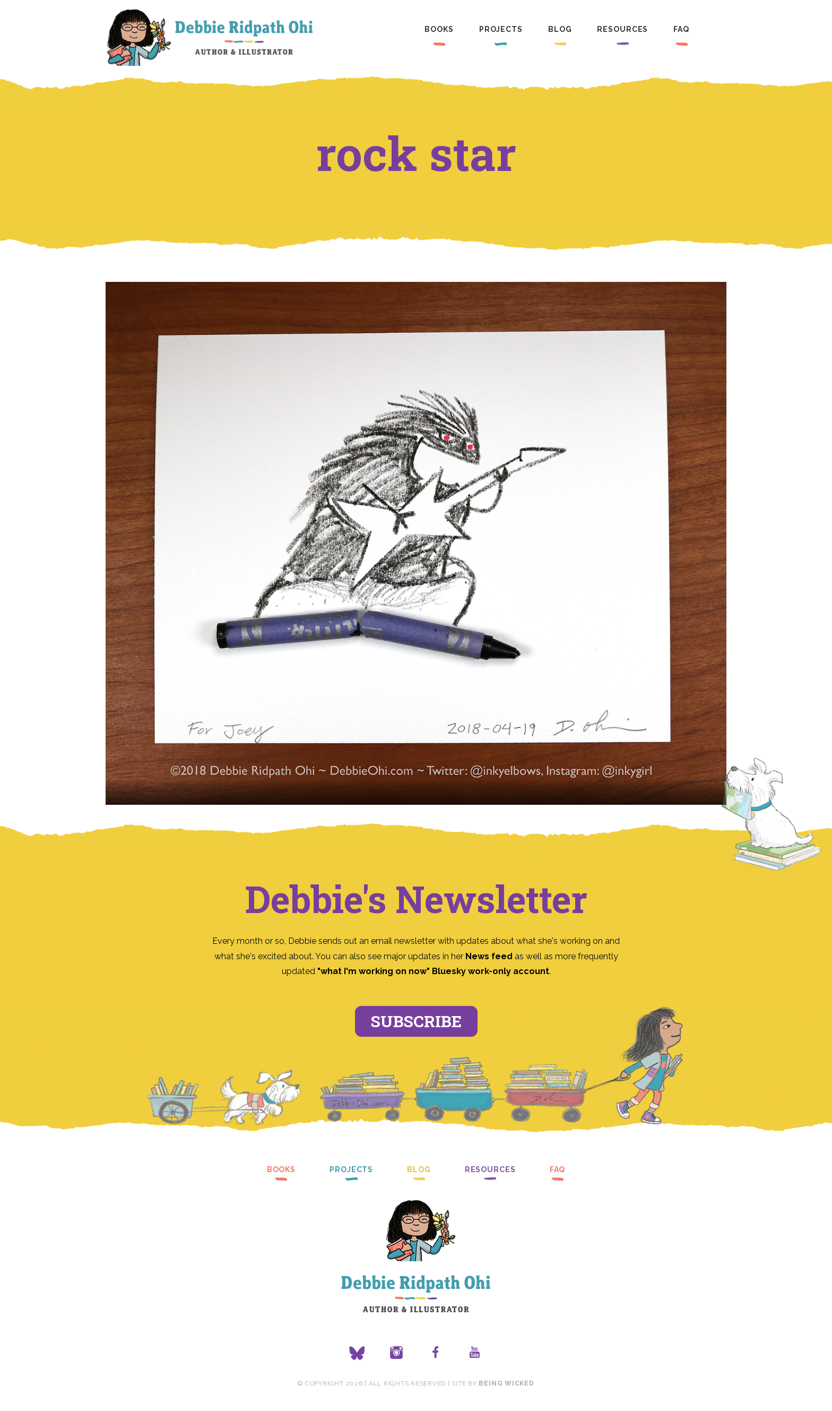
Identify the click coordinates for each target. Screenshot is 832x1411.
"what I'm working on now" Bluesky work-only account (433, 971)
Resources (622, 29)
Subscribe (416, 1021)
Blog (560, 29)
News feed (489, 956)
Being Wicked (506, 1383)
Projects (501, 29)
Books (438, 29)
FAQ (681, 29)
